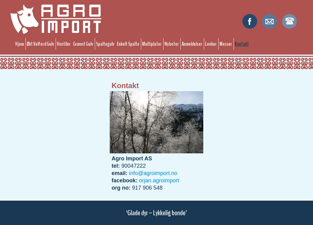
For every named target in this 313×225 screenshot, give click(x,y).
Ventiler (64, 44)
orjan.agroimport (159, 180)
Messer (225, 44)
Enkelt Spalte (128, 44)
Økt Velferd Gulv (40, 44)
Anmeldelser (192, 44)
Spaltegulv (105, 44)
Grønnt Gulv (83, 44)
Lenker (211, 44)
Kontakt (242, 44)
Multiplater (152, 44)
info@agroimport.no (153, 173)
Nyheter (171, 44)
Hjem (19, 44)
